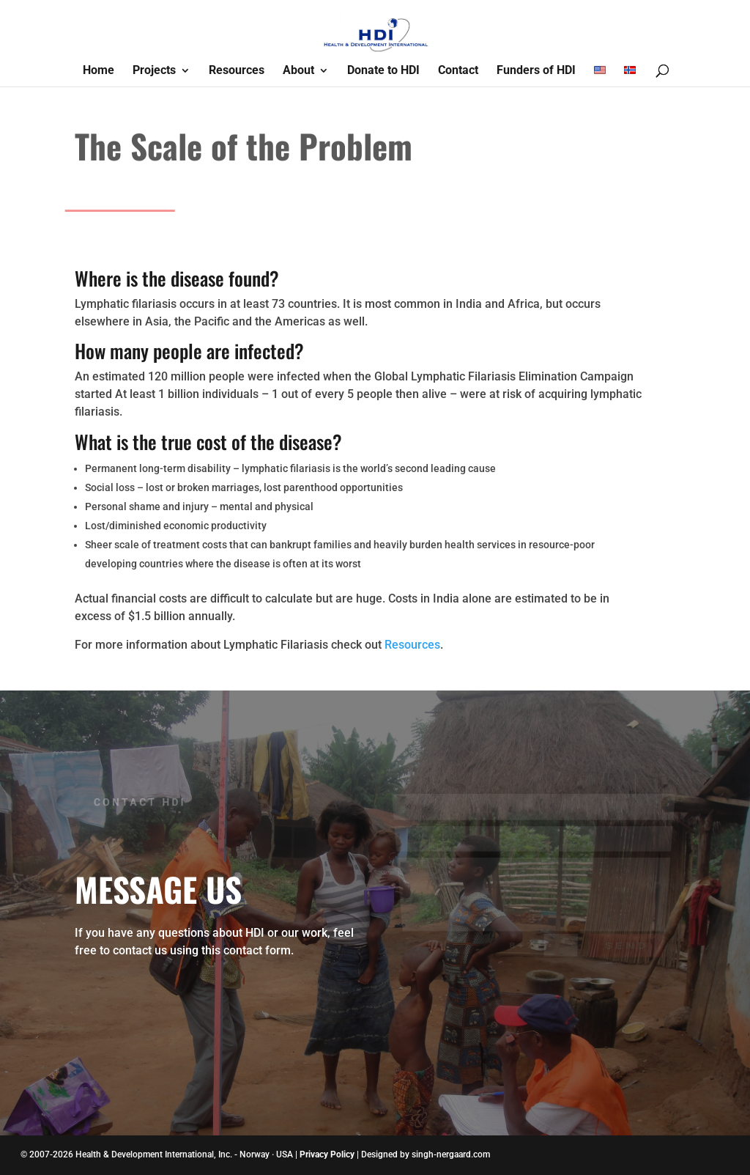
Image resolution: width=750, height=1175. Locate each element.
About (298, 71)
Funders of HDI (536, 71)
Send (625, 937)
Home (98, 71)
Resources (236, 71)
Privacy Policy (327, 1154)
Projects (154, 71)
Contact (458, 71)
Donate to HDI (383, 71)
